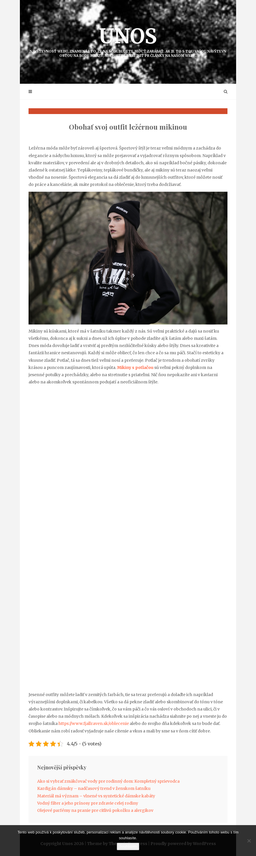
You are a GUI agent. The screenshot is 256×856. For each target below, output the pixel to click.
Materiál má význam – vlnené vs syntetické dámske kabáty (96, 796)
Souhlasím (128, 846)
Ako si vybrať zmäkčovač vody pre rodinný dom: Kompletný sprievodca (108, 781)
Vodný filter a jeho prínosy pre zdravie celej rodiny (87, 803)
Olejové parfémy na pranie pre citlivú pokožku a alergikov (95, 810)
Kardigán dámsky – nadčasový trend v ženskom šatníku (93, 788)
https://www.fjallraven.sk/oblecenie (94, 723)
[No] (249, 841)
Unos (128, 40)
